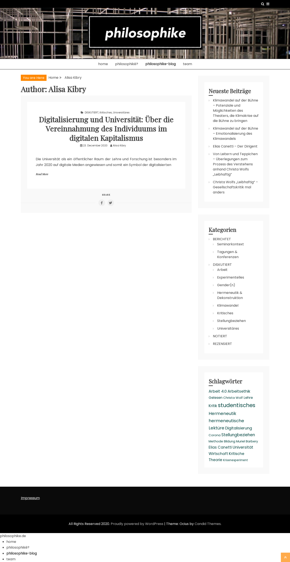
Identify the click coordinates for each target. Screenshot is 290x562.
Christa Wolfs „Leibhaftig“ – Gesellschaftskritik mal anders (235, 187)
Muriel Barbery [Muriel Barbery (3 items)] (247, 441)
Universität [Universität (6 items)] (243, 447)
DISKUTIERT (92, 112)
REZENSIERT (222, 343)
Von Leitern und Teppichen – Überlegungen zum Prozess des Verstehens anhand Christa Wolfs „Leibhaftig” (235, 164)
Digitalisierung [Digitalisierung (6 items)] (238, 428)
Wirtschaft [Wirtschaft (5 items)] (218, 453)
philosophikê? (126, 63)
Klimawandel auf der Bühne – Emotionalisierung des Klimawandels (235, 133)
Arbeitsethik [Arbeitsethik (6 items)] (239, 391)
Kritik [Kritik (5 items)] (213, 405)
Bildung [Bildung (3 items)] (229, 441)
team (187, 63)
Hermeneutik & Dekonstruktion (230, 295)
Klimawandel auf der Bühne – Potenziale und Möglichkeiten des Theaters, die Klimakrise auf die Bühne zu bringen (236, 110)
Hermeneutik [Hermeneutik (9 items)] (222, 413)
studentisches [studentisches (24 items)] (236, 405)
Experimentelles (230, 277)
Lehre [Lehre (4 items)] (248, 397)
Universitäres (121, 112)
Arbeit (222, 269)
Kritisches (106, 112)
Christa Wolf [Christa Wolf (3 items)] (233, 397)
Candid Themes (208, 523)
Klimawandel (227, 305)
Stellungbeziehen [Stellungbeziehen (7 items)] (238, 435)
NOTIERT (220, 336)
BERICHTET (222, 239)
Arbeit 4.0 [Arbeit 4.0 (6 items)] (218, 391)
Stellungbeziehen (231, 320)
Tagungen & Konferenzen (228, 254)
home (103, 63)
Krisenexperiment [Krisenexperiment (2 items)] (235, 460)
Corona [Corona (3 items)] (215, 435)
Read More (42, 174)
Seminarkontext (230, 244)
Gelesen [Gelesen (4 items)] (215, 397)
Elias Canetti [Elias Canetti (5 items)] (220, 447)
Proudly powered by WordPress (137, 523)
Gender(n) (226, 285)
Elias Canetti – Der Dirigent (235, 146)
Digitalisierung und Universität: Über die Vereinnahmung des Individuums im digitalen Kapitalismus (106, 128)
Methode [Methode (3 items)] (216, 441)
